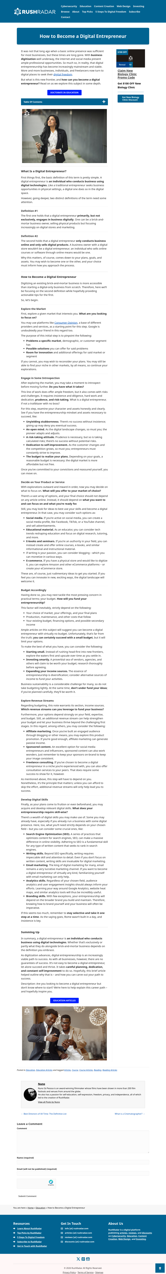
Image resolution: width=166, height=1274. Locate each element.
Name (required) (25, 1157)
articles (123, 1232)
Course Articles (86, 1070)
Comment (22, 1128)
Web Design (123, 6)
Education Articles (44, 1070)
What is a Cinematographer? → (130, 1113)
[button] (64, 92)
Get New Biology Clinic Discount (130, 98)
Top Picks (87, 11)
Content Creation (104, 6)
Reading (97, 1070)
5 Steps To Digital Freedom (110, 11)
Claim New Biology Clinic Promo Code (127, 74)
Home (31, 1207)
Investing (138, 6)
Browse (65, 11)
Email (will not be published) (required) (37, 1169)
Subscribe (134, 11)
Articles (67, 1070)
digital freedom (62, 74)
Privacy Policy (69, 1272)
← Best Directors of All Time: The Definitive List (44, 1113)
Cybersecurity (69, 6)
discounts (147, 1232)
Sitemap (99, 1272)
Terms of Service (86, 1272)
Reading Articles (109, 1070)
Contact (65, 17)
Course (75, 1070)
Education (85, 6)
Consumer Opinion (66, 322)
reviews (132, 1232)
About (75, 11)
